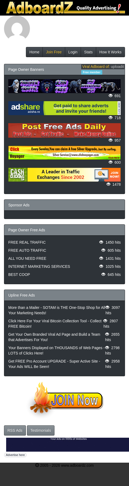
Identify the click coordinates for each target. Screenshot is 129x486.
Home (34, 52)
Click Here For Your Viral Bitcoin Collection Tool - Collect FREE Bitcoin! (54, 323)
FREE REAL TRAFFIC (27, 242)
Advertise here (15, 454)
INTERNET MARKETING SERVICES (39, 266)
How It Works (110, 52)
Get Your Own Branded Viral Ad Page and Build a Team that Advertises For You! (54, 337)
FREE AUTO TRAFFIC (27, 250)
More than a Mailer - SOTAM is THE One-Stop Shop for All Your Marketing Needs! (56, 310)
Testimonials (40, 430)
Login (72, 52)
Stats (88, 52)
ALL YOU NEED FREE (27, 258)
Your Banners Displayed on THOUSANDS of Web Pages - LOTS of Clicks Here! (56, 350)
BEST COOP (19, 274)
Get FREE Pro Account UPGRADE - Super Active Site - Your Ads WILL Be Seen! (54, 364)
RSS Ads (14, 430)
